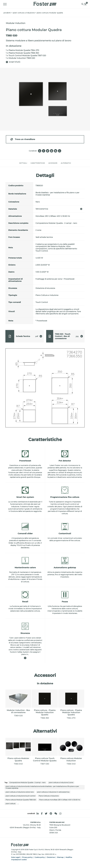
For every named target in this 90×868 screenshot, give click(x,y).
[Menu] (5, 4)
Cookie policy (39, 857)
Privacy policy (27, 857)
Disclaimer (51, 857)
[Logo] (45, 3)
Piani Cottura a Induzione (24, 13)
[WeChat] (55, 813)
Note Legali (15, 857)
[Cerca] (82, 4)
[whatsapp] (60, 813)
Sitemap (60, 857)
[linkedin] (38, 813)
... (18, 803)
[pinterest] (51, 813)
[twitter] (46, 813)
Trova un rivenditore (22, 139)
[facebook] (42, 813)
